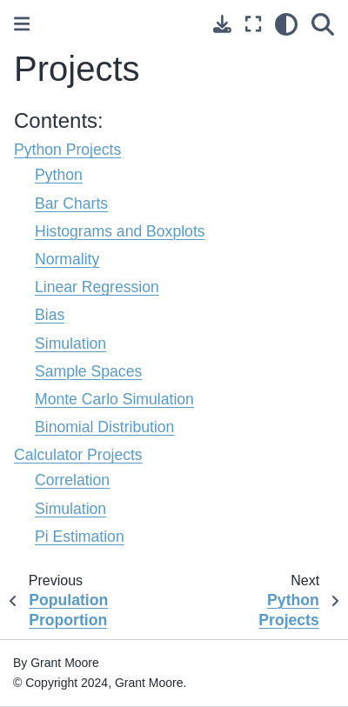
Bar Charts (71, 203)
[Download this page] (222, 23)
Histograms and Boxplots (120, 231)
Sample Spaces (88, 371)
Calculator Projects (78, 455)
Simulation (70, 343)
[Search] (322, 23)
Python (59, 174)
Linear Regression (97, 287)
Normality (67, 259)
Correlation (72, 480)
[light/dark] (286, 23)
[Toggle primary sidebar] (22, 23)
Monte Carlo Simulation (114, 399)
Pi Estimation (79, 536)
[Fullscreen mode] (253, 23)
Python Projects (67, 149)
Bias (49, 314)
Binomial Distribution (104, 427)
